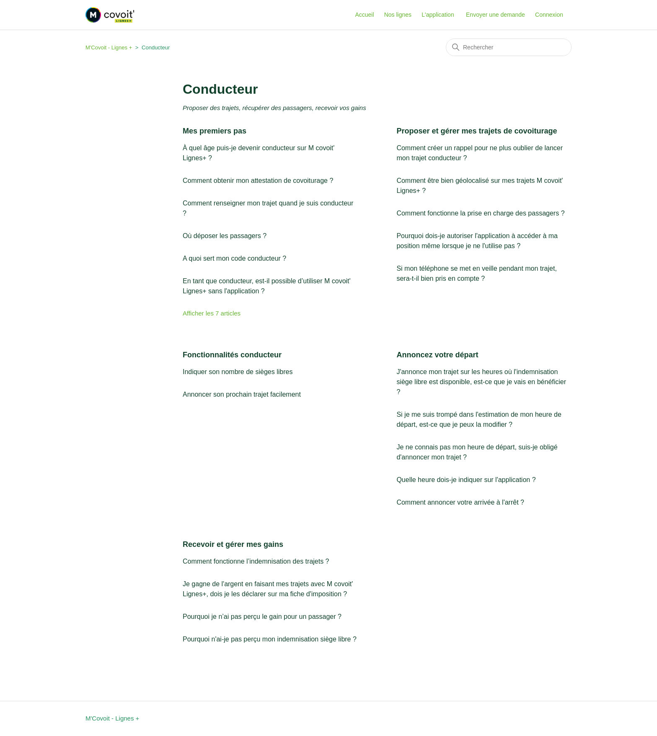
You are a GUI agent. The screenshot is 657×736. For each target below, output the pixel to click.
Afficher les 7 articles (212, 313)
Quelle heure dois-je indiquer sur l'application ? (465, 479)
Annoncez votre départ (437, 355)
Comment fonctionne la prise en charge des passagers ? (480, 213)
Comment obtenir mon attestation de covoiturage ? (258, 180)
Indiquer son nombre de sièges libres (237, 371)
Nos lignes (397, 14)
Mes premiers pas (214, 131)
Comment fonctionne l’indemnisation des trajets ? (256, 561)
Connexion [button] (549, 14)
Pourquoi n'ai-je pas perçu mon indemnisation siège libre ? (270, 639)
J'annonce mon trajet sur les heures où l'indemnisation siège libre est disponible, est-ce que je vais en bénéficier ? (481, 381)
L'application (438, 14)
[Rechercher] (508, 47)
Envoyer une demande (495, 14)
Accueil (364, 14)
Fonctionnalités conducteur (232, 355)
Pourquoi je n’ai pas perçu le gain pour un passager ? (262, 616)
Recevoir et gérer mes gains (233, 544)
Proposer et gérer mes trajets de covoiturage (476, 131)
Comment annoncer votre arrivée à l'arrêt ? (460, 502)
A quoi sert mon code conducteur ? (234, 258)
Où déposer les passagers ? (224, 235)
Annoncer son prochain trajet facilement (242, 394)
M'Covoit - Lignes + (108, 47)
